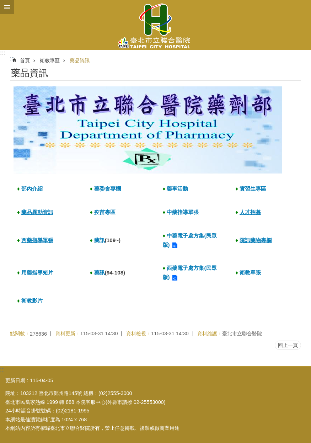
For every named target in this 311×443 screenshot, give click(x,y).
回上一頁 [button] (288, 345)
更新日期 (15, 380)
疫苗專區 (105, 212)
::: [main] (12, 58)
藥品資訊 (80, 60)
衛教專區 (50, 60)
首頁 (25, 60)
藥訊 (99, 240)
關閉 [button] (7, 7)
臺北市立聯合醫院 (155, 25)
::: (3, 53)
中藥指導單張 (183, 212)
